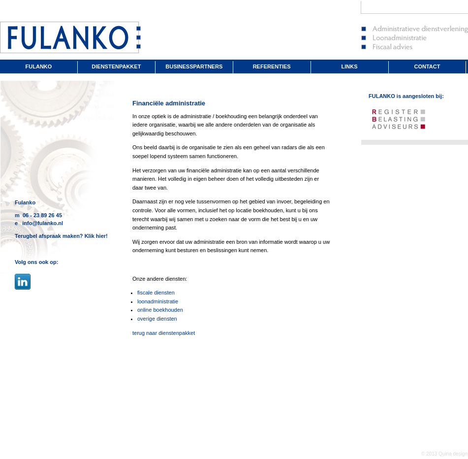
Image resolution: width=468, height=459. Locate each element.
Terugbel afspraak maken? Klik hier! (61, 236)
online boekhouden (160, 310)
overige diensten (157, 319)
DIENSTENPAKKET (116, 66)
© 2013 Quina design (444, 454)
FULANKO (39, 66)
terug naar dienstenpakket (163, 333)
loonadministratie (157, 301)
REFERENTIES (272, 66)
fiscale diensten (156, 292)
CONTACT (427, 66)
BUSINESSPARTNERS (193, 66)
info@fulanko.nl (42, 223)
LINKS (350, 66)
